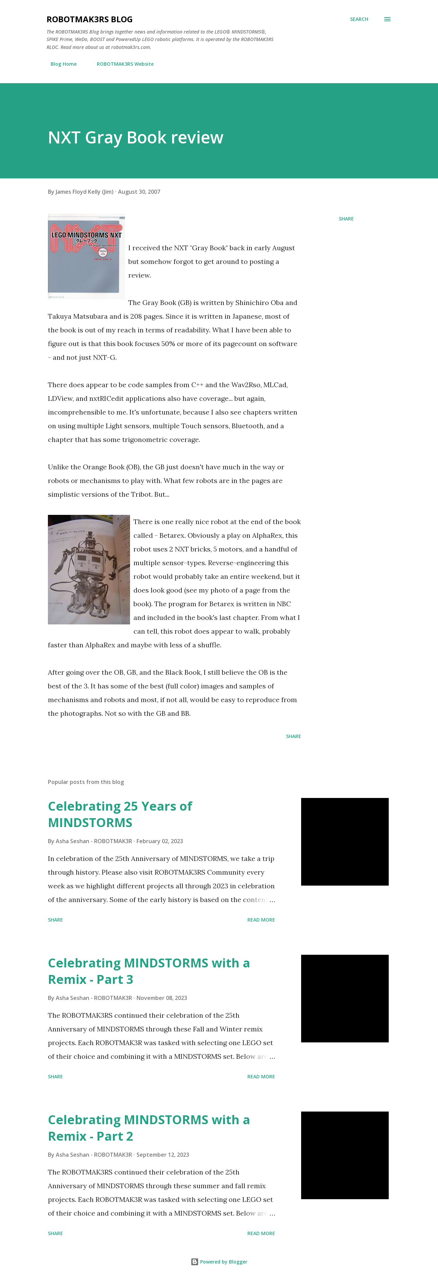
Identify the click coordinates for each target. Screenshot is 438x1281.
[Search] (359, 19)
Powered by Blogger (219, 1261)
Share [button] (346, 218)
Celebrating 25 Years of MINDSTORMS (120, 814)
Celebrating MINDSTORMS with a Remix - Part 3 (149, 971)
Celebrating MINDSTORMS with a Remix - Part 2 (149, 1127)
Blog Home (60, 64)
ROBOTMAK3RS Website (121, 64)
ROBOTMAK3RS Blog (90, 19)
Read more (261, 919)
